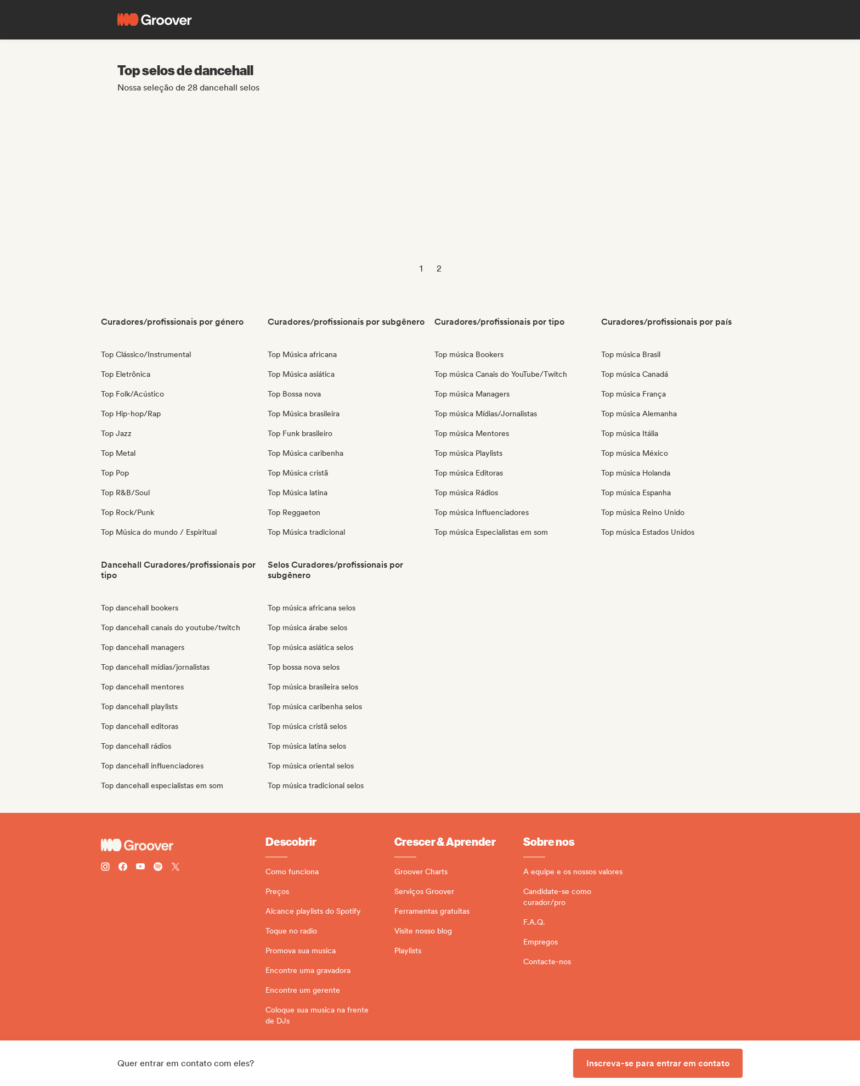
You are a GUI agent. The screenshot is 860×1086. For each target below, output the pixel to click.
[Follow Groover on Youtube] (140, 868)
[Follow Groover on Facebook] (122, 868)
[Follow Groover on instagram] (105, 868)
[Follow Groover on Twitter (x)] (175, 868)
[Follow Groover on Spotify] (158, 868)
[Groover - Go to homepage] (183, 845)
